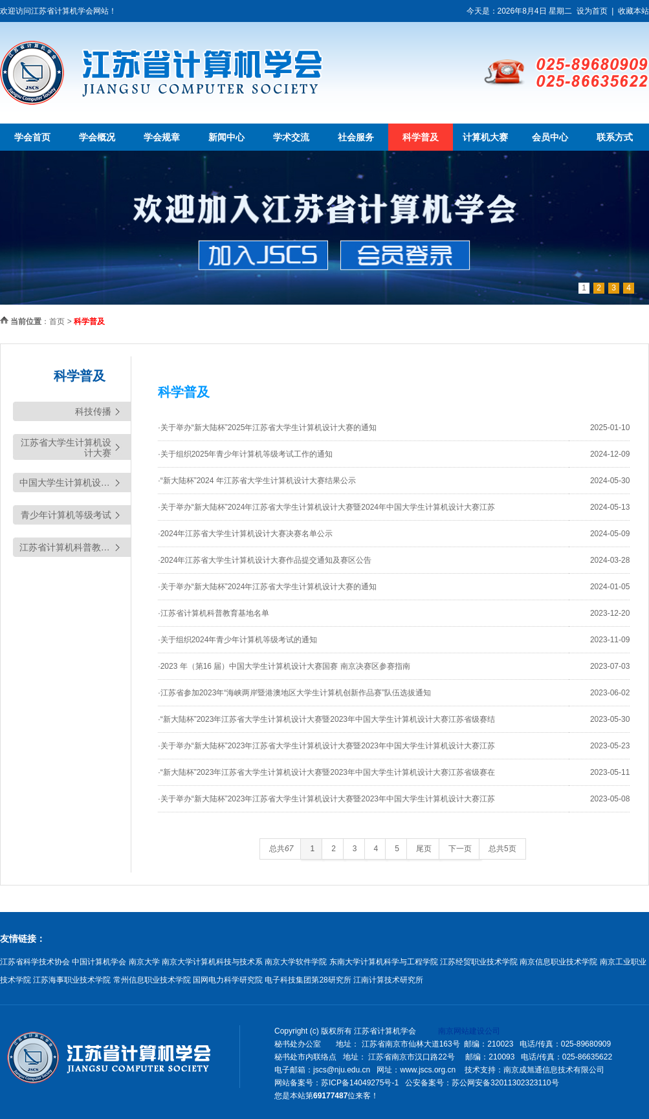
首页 (57, 321)
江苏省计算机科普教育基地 (73, 547)
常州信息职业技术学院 (152, 979)
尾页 (424, 848)
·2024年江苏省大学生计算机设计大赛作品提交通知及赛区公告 (264, 560)
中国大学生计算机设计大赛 (73, 482)
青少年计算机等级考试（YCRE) (66, 517)
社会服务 (356, 137)
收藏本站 (633, 11)
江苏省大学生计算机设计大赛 (66, 447)
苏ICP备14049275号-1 (360, 1082)
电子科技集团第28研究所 (308, 979)
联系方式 (615, 137)
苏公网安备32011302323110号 (505, 1082)
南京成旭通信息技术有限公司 (553, 1069)
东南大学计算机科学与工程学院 (383, 961)
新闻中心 (226, 137)
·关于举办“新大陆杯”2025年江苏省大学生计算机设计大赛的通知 (267, 427)
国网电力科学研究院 (228, 979)
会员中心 (550, 137)
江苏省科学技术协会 (35, 961)
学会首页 (32, 137)
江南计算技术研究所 (388, 979)
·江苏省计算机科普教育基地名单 (213, 613)
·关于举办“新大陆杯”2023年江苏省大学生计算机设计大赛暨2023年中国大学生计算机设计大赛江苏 (326, 745)
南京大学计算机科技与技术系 (212, 961)
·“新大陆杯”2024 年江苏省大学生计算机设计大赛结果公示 (256, 480)
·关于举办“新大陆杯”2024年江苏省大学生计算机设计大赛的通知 (267, 586)
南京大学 (144, 961)
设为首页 (592, 11)
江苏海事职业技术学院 (72, 979)
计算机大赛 (485, 137)
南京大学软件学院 (296, 961)
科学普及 (420, 137)
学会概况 (97, 137)
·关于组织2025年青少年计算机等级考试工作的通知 (245, 454)
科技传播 (93, 411)
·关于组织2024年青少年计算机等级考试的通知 (237, 639)
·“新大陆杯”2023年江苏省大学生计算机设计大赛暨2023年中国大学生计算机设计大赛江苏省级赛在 (326, 772)
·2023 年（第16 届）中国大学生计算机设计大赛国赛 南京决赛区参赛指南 (284, 666)
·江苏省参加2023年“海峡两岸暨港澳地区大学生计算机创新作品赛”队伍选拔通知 (294, 692)
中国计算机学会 (99, 961)
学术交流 (291, 137)
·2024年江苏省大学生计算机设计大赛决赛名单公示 (245, 533)
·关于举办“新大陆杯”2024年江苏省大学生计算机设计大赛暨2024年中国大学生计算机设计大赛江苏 (326, 507)
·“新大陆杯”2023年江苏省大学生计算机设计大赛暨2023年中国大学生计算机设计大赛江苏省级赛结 (326, 719)
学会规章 (162, 137)
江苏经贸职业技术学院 (479, 961)
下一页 (460, 848)
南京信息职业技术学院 (558, 961)
